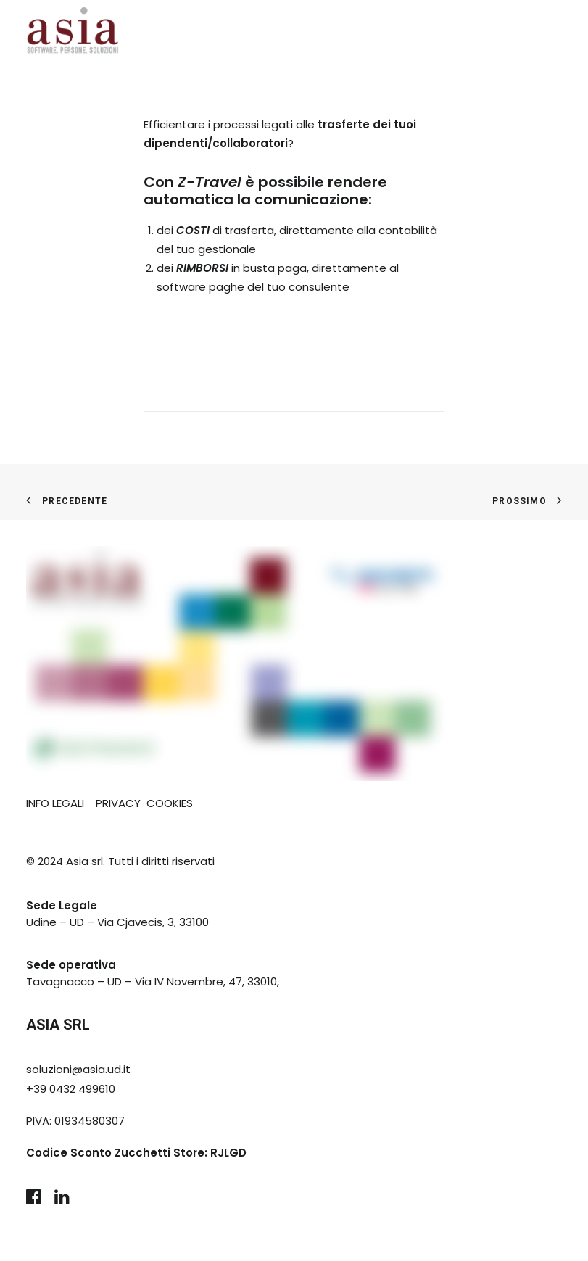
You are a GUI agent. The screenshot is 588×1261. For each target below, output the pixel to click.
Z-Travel (209, 182)
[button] (33, 1200)
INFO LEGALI (55, 803)
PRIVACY (118, 803)
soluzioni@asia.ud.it (78, 1069)
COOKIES (169, 803)
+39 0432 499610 (70, 1088)
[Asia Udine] (73, 32)
